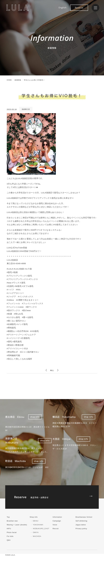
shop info (35, 417)
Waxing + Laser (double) (17, 525)
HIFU (9, 529)
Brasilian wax (12, 521)
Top (8, 517)
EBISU (35, 521)
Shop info (34, 517)
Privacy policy (81, 529)
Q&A (9, 540)
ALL (52, 370)
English (62, 7)
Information (57, 517)
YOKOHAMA (38, 525)
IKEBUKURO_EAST (41, 529)
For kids (10, 536)
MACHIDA (37, 536)
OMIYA (36, 532)
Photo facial (12, 532)
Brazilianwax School (84, 517)
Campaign (57, 521)
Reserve (79, 7)
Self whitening (81, 521)
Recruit (56, 529)
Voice (55, 525)
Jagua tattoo (81, 525)
